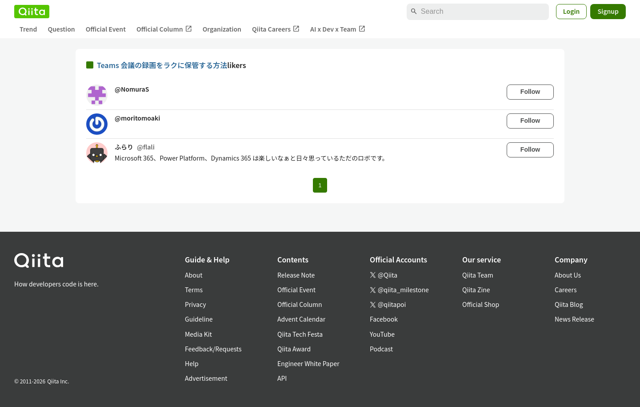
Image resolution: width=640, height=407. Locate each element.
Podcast (381, 348)
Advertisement (206, 378)
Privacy (195, 304)
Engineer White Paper (308, 363)
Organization (222, 28)
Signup (608, 11)
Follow (530, 91)
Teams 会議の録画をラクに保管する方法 (162, 65)
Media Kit (198, 334)
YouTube (382, 334)
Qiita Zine (476, 289)
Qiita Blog (569, 304)
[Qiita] (31, 11)
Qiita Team (477, 274)
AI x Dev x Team (337, 29)
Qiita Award (294, 348)
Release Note (296, 274)
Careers (565, 289)
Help (192, 363)
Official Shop (480, 304)
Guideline (199, 318)
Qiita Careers (276, 29)
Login (571, 11)
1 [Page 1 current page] (319, 185)
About (193, 274)
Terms (194, 289)
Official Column (164, 29)
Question (61, 28)
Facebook (384, 318)
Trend (28, 28)
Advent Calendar (301, 318)
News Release (574, 318)
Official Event (106, 28)
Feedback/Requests (213, 348)
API (282, 378)
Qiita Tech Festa (300, 334)
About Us (568, 274)
